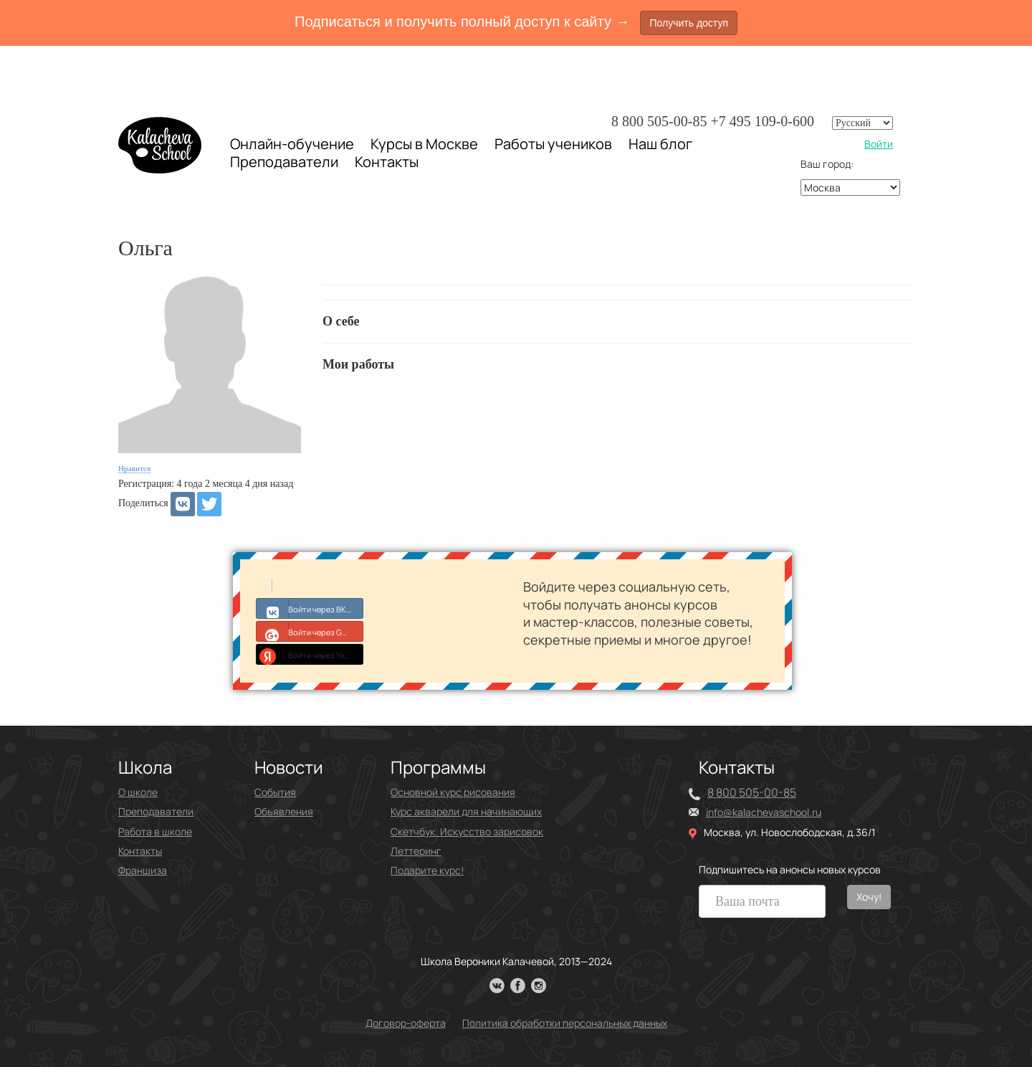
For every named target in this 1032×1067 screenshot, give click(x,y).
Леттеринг (416, 851)
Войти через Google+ (310, 631)
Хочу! (869, 897)
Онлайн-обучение (292, 143)
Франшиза (142, 870)
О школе (138, 792)
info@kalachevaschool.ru (763, 812)
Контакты (387, 162)
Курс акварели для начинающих (466, 811)
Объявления (283, 811)
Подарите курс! (427, 870)
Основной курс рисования (453, 792)
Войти (878, 144)
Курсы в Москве (424, 144)
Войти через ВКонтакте (310, 608)
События (275, 792)
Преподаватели (284, 161)
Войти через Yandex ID (310, 654)
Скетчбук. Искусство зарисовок (467, 831)
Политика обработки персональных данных (564, 1023)
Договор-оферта (406, 1023)
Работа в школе (155, 831)
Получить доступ (688, 23)
